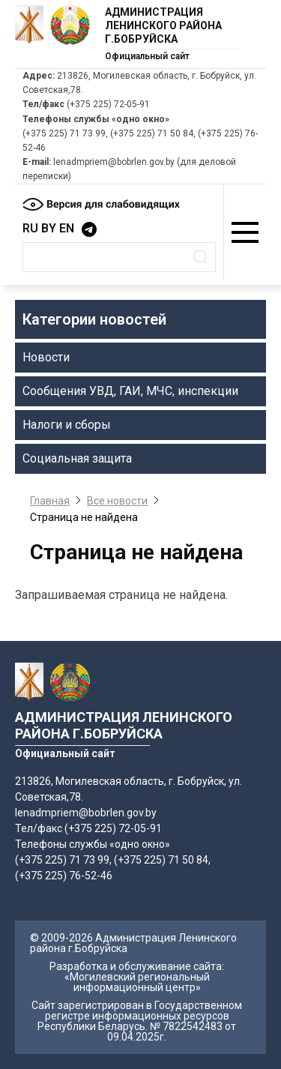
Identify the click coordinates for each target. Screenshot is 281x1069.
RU (30, 228)
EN (66, 228)
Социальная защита (77, 458)
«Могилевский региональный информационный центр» (137, 982)
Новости (46, 357)
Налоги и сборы (66, 425)
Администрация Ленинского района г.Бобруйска (163, 25)
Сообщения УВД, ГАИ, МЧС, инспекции (130, 391)
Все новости (117, 501)
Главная (50, 501)
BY (48, 228)
